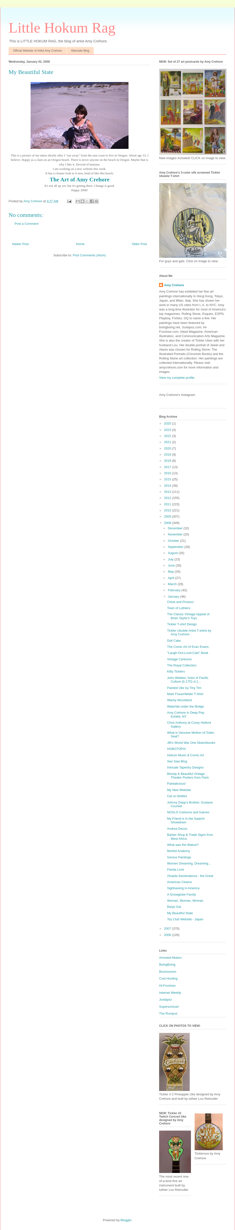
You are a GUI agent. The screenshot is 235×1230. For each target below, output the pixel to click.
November (176, 534)
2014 (168, 485)
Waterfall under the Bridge (185, 706)
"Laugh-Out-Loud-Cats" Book (187, 653)
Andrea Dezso (177, 828)
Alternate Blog (80, 50)
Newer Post (20, 244)
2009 (168, 516)
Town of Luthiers (178, 608)
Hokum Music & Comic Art (185, 755)
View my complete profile (176, 377)
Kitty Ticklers (176, 671)
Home (80, 244)
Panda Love (175, 869)
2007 (168, 928)
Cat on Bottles (177, 796)
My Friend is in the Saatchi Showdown (185, 820)
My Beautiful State (180, 913)
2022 (168, 436)
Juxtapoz (165, 999)
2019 (168, 454)
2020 (168, 448)
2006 (168, 935)
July (171, 559)
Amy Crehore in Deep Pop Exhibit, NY (185, 714)
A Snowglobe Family (181, 894)
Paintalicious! (176, 783)
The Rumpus (168, 1013)
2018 (168, 460)
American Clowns (179, 882)
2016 (168, 473)
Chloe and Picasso (180, 602)
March (173, 584)
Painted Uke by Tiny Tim (184, 688)
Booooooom (167, 971)
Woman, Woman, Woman (185, 900)
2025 (168, 423)
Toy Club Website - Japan (185, 919)
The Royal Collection (181, 665)
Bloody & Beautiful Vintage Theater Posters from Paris (188, 776)
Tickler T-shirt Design (182, 624)
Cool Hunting (168, 978)
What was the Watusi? (183, 845)
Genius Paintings (179, 857)
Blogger (125, 1220)
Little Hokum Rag (62, 28)
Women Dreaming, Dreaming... (189, 863)
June (172, 565)
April (171, 578)
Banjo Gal (174, 907)
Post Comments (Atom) (89, 255)
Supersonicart (169, 1006)
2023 (168, 430)
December (176, 528)
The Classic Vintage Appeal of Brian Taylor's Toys (188, 616)
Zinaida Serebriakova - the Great (190, 876)
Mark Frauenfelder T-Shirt (185, 694)
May (171, 571)
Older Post (139, 244)
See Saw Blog (177, 761)
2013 (168, 492)
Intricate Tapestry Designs (185, 767)
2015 (168, 479)
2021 (168, 442)
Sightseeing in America (183, 888)
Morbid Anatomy (178, 851)
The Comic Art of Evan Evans (188, 647)
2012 (168, 498)
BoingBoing (167, 964)
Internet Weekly (170, 992)
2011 (168, 504)
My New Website (179, 790)
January (174, 596)
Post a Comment (26, 223)
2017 (168, 467)
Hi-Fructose (167, 985)
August (173, 553)
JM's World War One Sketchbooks (191, 743)
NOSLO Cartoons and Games (188, 812)
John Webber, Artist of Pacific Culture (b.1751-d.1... (187, 680)
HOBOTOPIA (176, 749)
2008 (168, 523)
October (174, 541)
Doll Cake (174, 640)
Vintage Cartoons (179, 659)
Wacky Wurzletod (179, 700)
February (175, 590)
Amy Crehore (174, 285)
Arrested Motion (170, 957)
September (176, 547)
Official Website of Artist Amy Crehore (37, 50)
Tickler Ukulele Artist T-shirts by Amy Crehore (189, 632)
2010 (168, 510)
